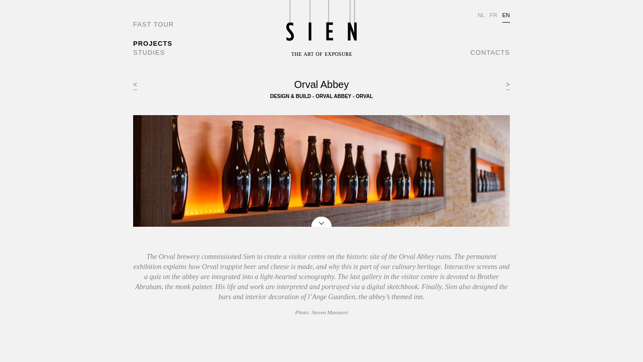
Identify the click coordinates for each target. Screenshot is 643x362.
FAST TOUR (153, 24)
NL (481, 15)
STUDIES (149, 52)
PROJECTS (152, 43)
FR (493, 15)
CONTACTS (490, 52)
